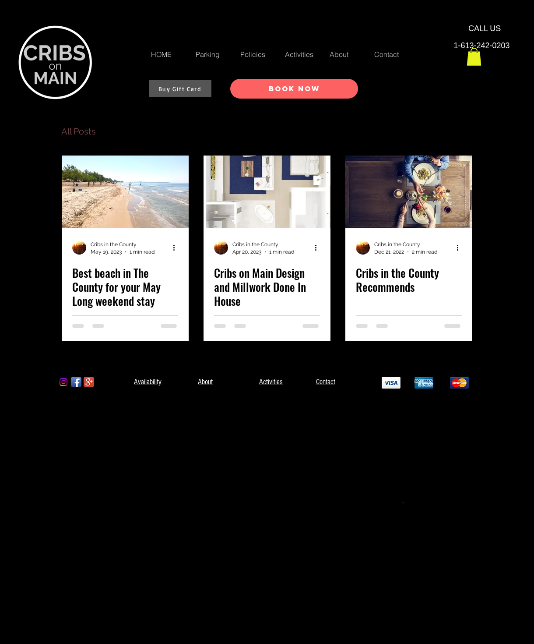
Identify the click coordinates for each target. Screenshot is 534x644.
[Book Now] (294, 89)
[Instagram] (63, 382)
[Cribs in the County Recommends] (408, 192)
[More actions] (177, 247)
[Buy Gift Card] (180, 88)
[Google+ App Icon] (89, 382)
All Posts (78, 131)
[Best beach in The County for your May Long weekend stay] (125, 192)
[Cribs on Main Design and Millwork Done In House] (267, 192)
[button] (474, 57)
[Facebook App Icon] (76, 382)
